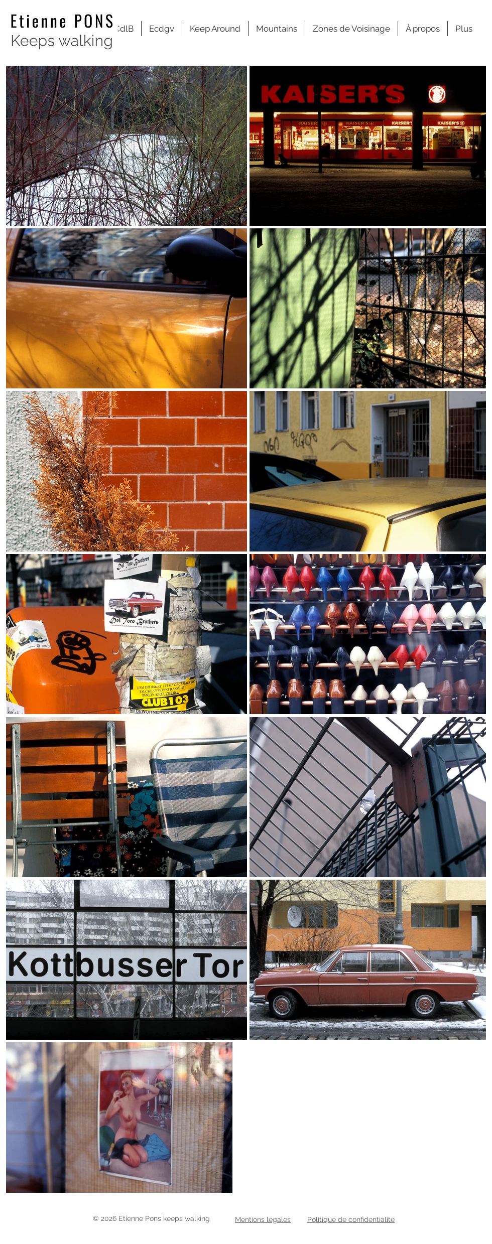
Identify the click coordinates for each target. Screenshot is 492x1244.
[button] (351, 28)
